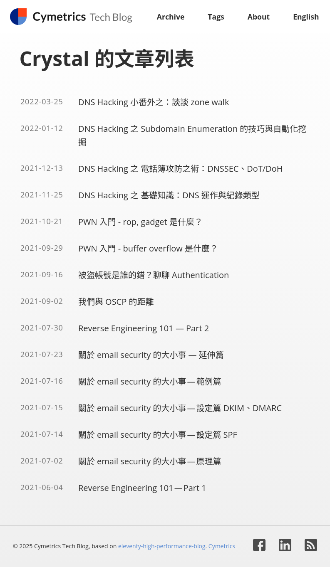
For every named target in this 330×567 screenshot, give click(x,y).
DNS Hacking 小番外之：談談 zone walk (153, 102)
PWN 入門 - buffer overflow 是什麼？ (148, 248)
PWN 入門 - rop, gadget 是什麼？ (140, 221)
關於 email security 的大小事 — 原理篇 (149, 461)
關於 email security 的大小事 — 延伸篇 (151, 354)
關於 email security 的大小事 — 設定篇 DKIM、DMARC (180, 408)
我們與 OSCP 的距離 (116, 301)
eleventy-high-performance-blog (162, 546)
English (306, 17)
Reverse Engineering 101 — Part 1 (142, 487)
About (259, 17)
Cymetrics (221, 546)
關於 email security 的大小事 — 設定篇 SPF (157, 434)
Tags (216, 17)
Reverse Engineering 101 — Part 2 (143, 328)
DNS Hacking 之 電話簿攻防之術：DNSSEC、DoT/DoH (180, 168)
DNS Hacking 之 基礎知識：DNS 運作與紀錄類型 (169, 195)
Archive (171, 17)
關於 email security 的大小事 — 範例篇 (149, 381)
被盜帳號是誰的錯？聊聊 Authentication (153, 275)
